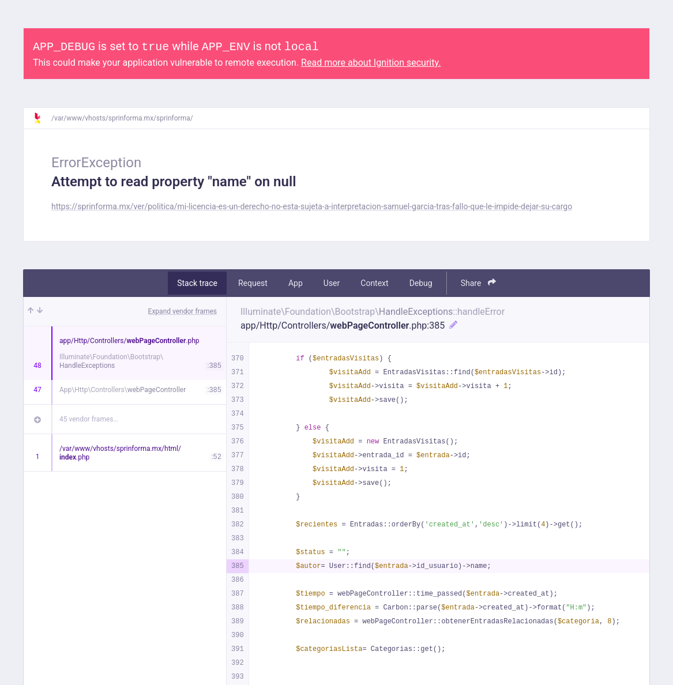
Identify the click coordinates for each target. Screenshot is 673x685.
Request (253, 283)
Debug (421, 283)
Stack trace (197, 283)
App (295, 283)
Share (478, 283)
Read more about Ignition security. (371, 62)
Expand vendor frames (182, 311)
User (332, 283)
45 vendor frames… (88, 419)
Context (374, 283)
